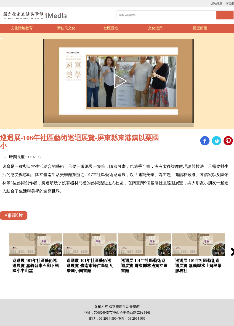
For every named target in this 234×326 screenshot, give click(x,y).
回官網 (230, 3)
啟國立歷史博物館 (35, 15)
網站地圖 (216, 3)
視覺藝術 (200, 28)
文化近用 (155, 28)
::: (209, 3)
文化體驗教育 (22, 28)
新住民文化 (66, 28)
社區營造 (111, 28)
